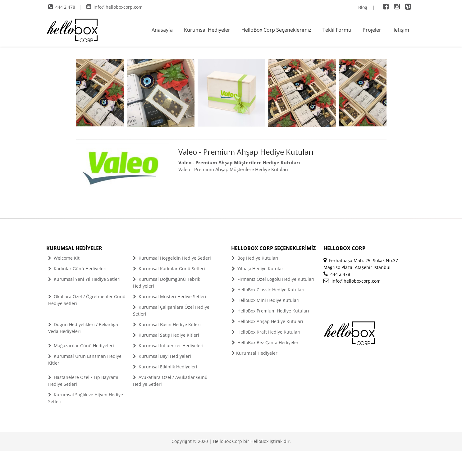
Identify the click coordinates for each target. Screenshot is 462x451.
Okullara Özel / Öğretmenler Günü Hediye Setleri (87, 300)
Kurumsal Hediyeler (207, 29)
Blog (362, 7)
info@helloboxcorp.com (114, 7)
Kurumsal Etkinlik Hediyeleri (165, 367)
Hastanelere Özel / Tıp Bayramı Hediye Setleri (83, 380)
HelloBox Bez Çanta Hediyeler (265, 342)
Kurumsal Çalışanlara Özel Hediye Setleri (171, 310)
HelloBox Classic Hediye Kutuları (268, 290)
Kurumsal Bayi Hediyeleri (162, 356)
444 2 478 (61, 7)
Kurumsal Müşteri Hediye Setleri (169, 296)
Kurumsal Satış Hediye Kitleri (166, 335)
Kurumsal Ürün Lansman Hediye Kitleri (84, 359)
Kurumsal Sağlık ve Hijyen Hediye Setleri (85, 398)
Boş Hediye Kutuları (255, 258)
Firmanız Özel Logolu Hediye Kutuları (273, 279)
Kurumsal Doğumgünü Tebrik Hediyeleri (166, 282)
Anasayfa (162, 29)
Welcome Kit (64, 258)
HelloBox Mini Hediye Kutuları (266, 300)
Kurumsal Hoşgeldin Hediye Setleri (172, 258)
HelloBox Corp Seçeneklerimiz (276, 29)
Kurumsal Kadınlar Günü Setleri (169, 268)
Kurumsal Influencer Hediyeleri (168, 345)
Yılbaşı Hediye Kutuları (258, 268)
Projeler (372, 29)
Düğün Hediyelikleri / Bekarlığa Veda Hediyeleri (83, 327)
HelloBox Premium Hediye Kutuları (270, 311)
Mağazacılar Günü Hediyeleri (81, 345)
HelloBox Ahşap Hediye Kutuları (267, 321)
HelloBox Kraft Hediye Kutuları (266, 332)
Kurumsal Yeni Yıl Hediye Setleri (84, 279)
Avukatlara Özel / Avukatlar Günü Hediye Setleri (170, 380)
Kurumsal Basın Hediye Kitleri (167, 324)
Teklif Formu (336, 29)
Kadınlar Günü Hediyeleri (77, 268)
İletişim (400, 29)
